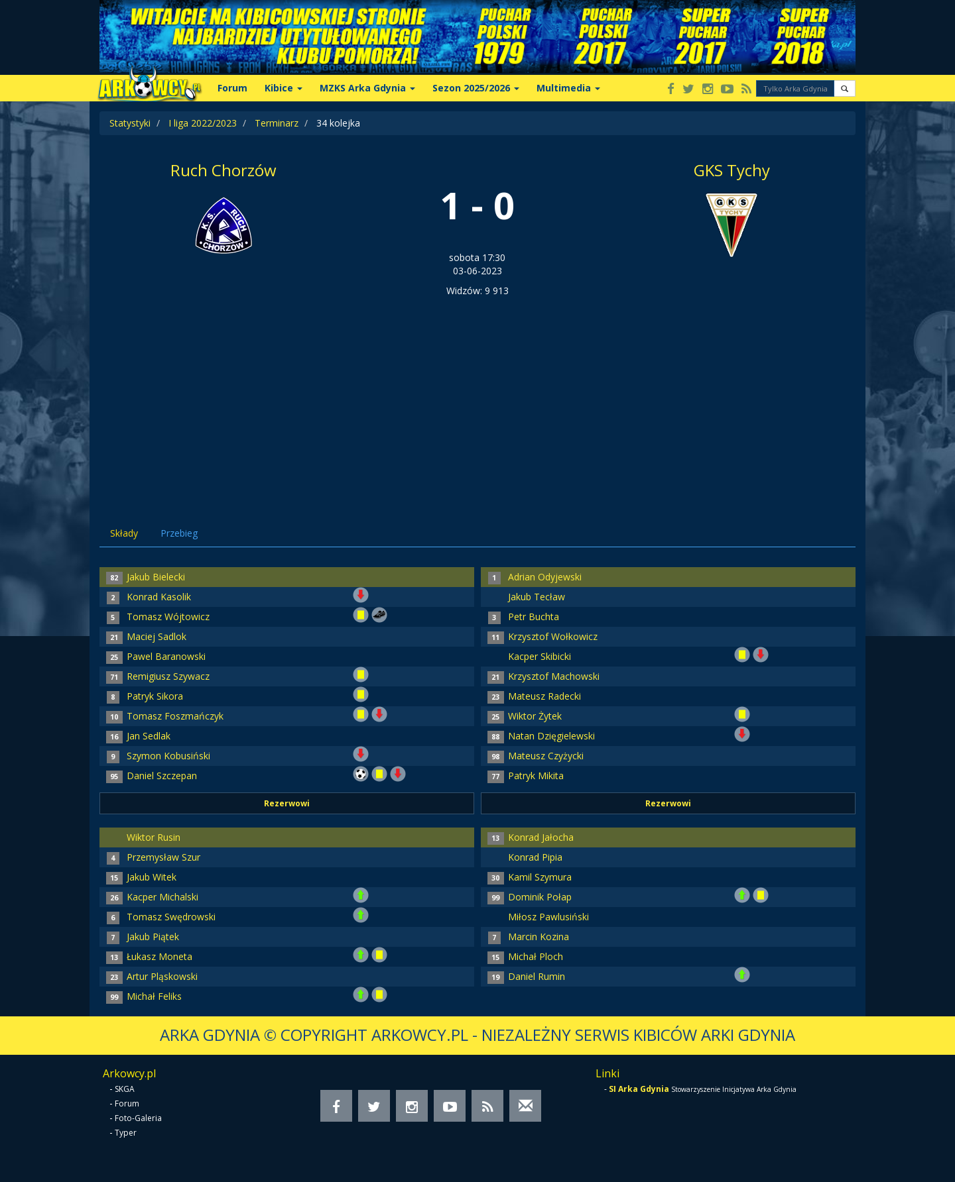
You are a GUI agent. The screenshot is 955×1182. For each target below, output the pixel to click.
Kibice (283, 87)
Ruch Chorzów (223, 170)
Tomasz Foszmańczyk (175, 716)
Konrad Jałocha (541, 837)
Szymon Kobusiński (168, 755)
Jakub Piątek (153, 936)
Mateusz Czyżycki (546, 755)
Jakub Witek (151, 877)
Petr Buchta (533, 616)
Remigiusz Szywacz (168, 676)
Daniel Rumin (536, 976)
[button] (845, 88)
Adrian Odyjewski (545, 576)
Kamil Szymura (540, 877)
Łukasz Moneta (159, 956)
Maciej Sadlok (156, 636)
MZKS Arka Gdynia (367, 87)
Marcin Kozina (538, 936)
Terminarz (276, 123)
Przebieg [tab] (179, 533)
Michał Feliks (154, 996)
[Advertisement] (477, 397)
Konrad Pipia (535, 857)
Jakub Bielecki (156, 576)
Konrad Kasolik (159, 596)
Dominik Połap (540, 896)
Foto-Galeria (138, 1118)
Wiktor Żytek (535, 716)
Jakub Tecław (536, 596)
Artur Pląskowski (162, 976)
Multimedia (568, 87)
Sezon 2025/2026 (475, 87)
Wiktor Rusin (153, 837)
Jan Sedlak (148, 735)
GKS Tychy (732, 170)
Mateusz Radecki (544, 696)
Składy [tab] (124, 533)
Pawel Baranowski (166, 656)
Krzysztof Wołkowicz (553, 636)
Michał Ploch (535, 956)
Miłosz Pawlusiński (548, 916)
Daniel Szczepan (162, 775)
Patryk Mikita (536, 775)
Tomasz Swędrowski (171, 916)
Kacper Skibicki (539, 656)
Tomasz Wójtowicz (168, 616)
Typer (126, 1132)
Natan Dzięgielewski (551, 735)
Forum (232, 87)
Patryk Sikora (155, 696)
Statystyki (130, 123)
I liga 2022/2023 (202, 123)
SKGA (125, 1089)
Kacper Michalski (162, 896)
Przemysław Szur (163, 857)
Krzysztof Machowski (554, 676)
